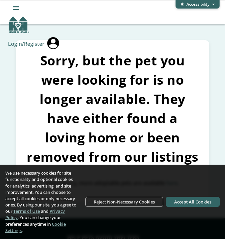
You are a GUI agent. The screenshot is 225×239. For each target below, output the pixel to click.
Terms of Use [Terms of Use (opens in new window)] (26, 211)
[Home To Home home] (19, 32)
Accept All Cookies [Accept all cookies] (192, 202)
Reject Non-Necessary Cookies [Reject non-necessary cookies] (124, 202)
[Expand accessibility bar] (197, 4)
